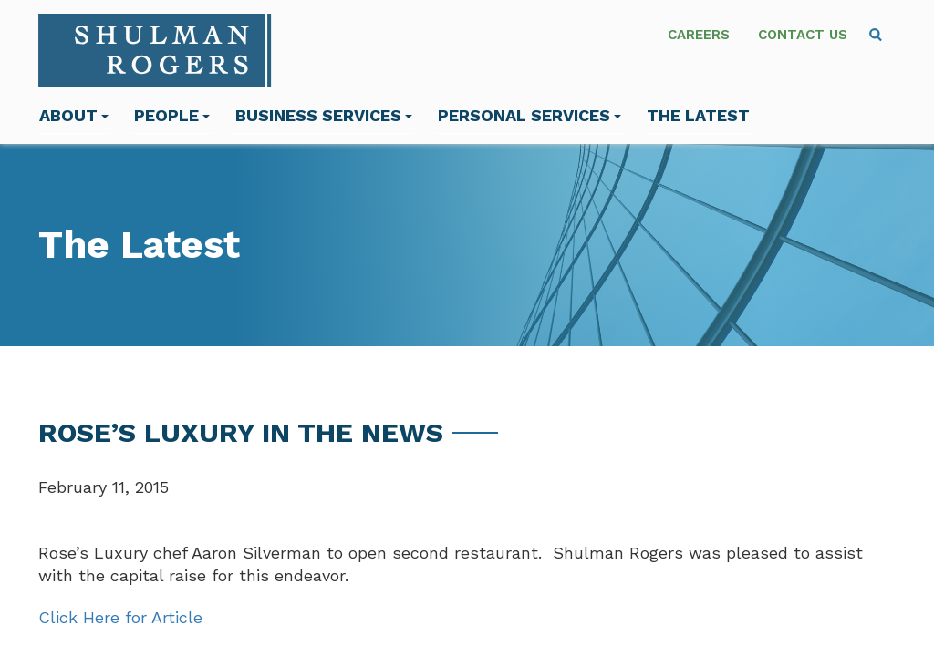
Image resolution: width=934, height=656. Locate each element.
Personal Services (529, 115)
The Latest (698, 115)
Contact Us (802, 34)
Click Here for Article (120, 617)
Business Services (323, 115)
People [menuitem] (172, 115)
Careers (699, 34)
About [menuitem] (74, 115)
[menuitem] (875, 34)
